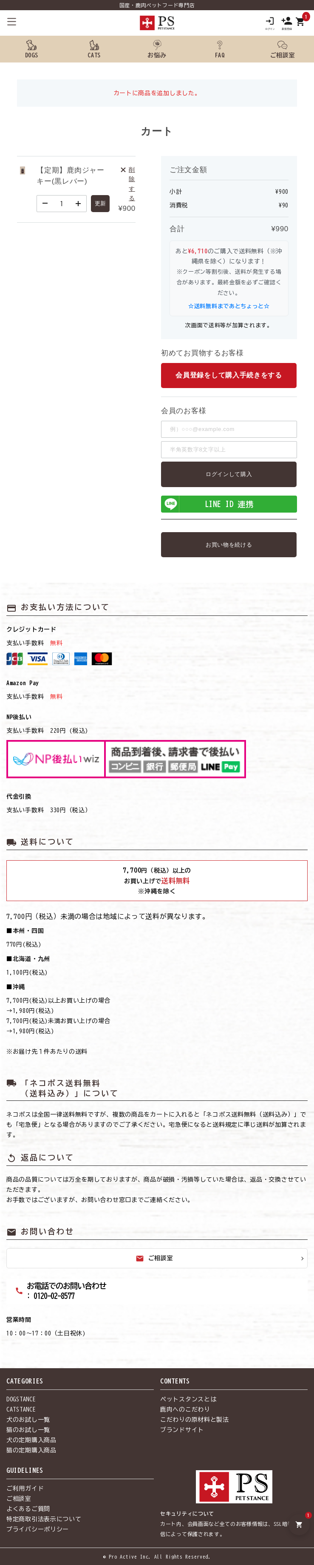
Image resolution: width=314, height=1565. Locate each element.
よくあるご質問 (28, 1509)
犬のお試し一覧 (28, 1420)
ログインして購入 (229, 474)
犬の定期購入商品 (31, 1440)
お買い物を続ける (229, 545)
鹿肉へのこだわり (185, 1410)
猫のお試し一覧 (28, 1430)
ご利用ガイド (25, 1489)
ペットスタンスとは (188, 1400)
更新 (100, 203)
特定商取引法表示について (43, 1519)
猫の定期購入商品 (31, 1451)
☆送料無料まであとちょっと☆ (229, 306)
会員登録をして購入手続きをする (229, 375)
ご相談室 (154, 1259)
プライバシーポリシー (37, 1530)
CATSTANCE (21, 1410)
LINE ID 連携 (208, 504)
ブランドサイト (182, 1430)
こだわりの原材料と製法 (194, 1420)
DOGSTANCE (21, 1400)
